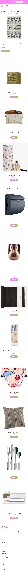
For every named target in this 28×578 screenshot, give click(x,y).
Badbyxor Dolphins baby (14, 392)
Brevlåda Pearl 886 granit (14, 220)
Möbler (2, 560)
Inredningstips (14, 43)
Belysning (3, 551)
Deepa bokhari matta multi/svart (14, 310)
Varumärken (8, 43)
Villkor (2, 576)
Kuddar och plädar (4, 557)
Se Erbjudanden (19, 1)
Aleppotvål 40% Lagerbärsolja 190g (14, 132)
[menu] (25, 6)
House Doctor (24, 43)
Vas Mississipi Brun (14, 275)
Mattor (19, 43)
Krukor (2, 555)
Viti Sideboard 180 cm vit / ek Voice (14, 513)
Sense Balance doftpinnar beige (14, 175)
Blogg (2, 572)
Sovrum (2, 562)
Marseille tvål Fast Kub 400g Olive (14, 92)
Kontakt (2, 574)
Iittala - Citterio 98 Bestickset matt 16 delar (14, 472)
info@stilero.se (4, 542)
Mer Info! (5, 50)
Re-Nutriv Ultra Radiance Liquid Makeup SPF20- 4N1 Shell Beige (14, 351)
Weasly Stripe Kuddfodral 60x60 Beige (14, 432)
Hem (2, 13)
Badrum (2, 549)
